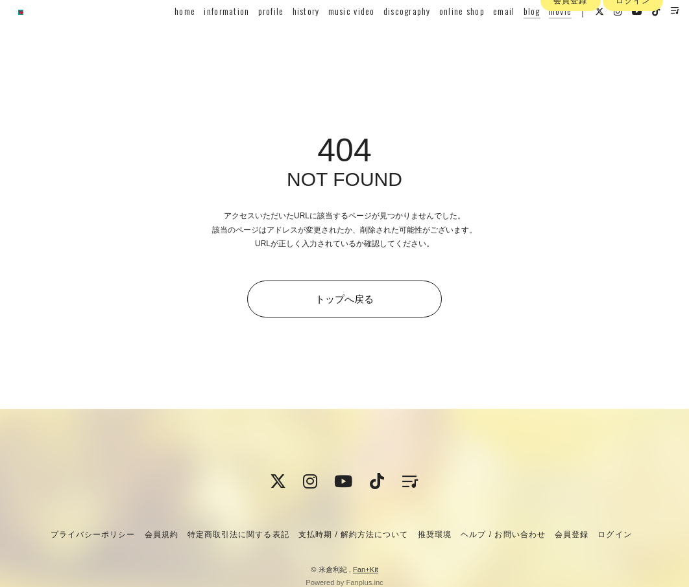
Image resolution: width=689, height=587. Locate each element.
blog (513, 36)
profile (252, 36)
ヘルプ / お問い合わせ (503, 534)
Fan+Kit (365, 569)
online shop (443, 36)
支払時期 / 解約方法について (353, 534)
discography (389, 36)
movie (542, 36)
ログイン (632, 60)
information (208, 36)
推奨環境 (435, 534)
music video (332, 36)
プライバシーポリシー (93, 534)
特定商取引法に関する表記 (238, 534)
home (166, 36)
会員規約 (161, 534)
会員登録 (570, 60)
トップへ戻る (344, 299)
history (287, 36)
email (485, 36)
